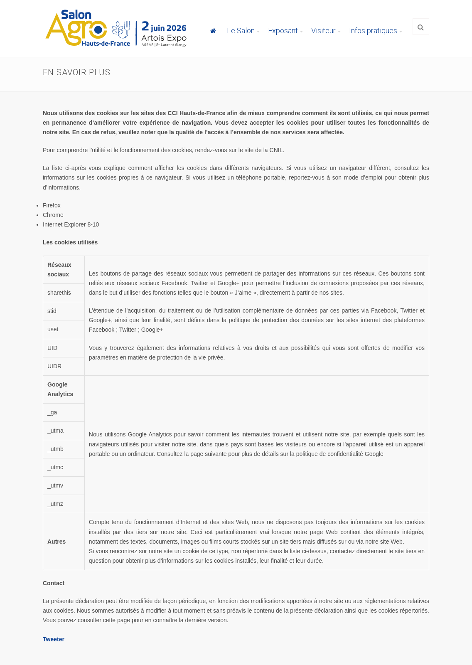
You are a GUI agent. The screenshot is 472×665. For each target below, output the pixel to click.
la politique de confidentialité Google (337, 454)
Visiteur (323, 30)
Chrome (53, 215)
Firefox (52, 205)
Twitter (127, 329)
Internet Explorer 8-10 (71, 224)
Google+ (152, 329)
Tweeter (53, 639)
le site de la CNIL (260, 150)
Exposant (283, 30)
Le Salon (241, 30)
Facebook (101, 329)
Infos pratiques (373, 30)
